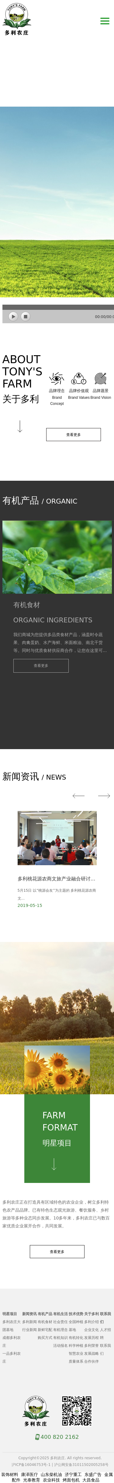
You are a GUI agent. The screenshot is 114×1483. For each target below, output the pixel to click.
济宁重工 (73, 1474)
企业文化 (91, 1330)
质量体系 (76, 1361)
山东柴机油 (51, 1474)
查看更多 (73, 435)
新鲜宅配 (45, 1330)
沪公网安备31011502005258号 (81, 1465)
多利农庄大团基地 (11, 1326)
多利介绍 (91, 1322)
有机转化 (76, 1338)
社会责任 (60, 1322)
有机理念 (60, 1330)
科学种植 (76, 1345)
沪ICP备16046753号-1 (31, 1465)
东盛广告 (93, 1474)
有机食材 (45, 1322)
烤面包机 (71, 1480)
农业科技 (51, 1480)
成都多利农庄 (11, 1342)
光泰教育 (31, 1480)
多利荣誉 (91, 1345)
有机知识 (60, 1338)
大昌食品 (90, 1480)
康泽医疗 (29, 1474)
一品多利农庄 (11, 1357)
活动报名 (60, 1345)
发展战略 (91, 1353)
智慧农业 (76, 1353)
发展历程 (91, 1338)
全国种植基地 (76, 1326)
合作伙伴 (91, 1361)
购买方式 (45, 1338)
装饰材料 (9, 1474)
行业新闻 (29, 1330)
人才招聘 (105, 1334)
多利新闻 (29, 1322)
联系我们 (105, 1349)
